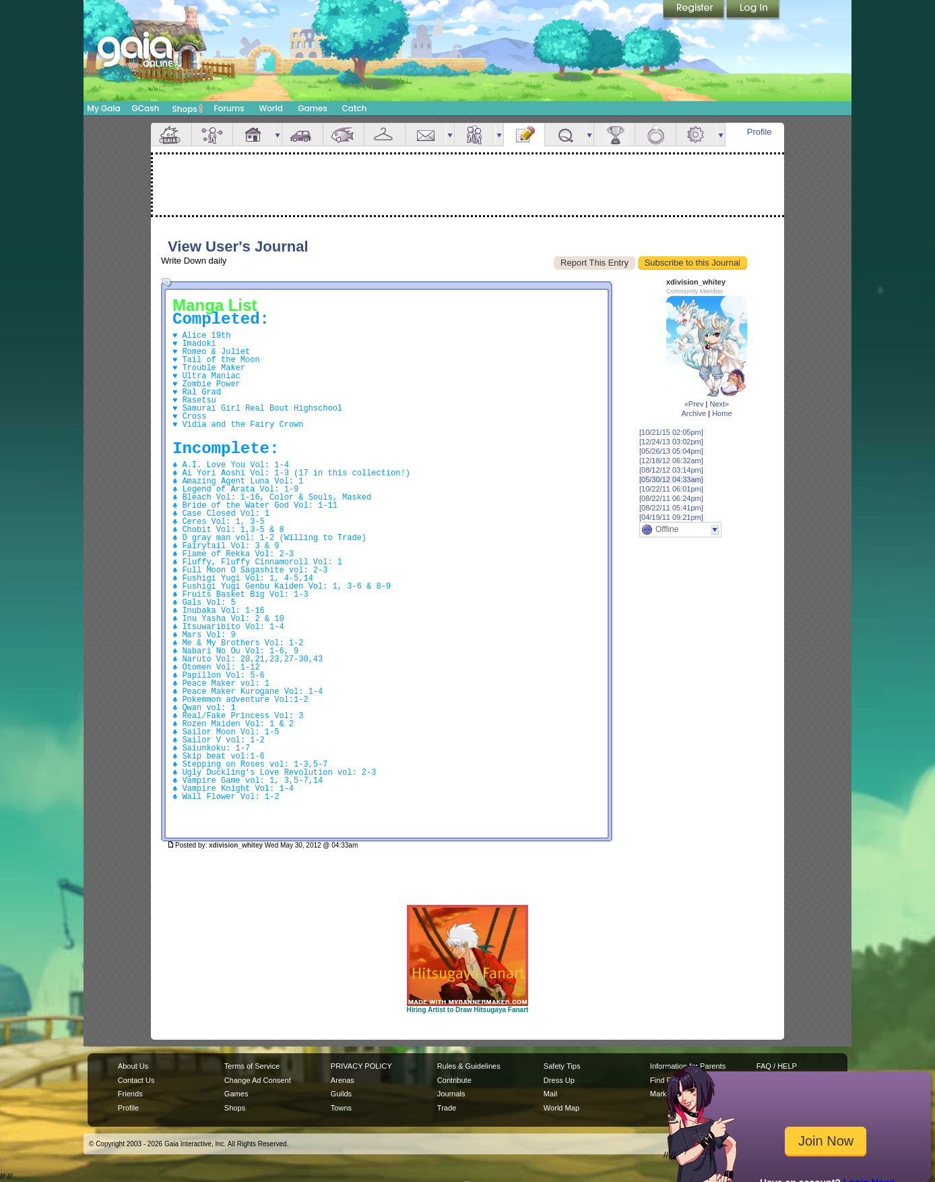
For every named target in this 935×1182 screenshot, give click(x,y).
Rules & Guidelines (469, 1066)
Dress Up (559, 1080)
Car (302, 134)
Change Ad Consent (257, 1080)
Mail (426, 134)
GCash (146, 108)
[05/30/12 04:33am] (671, 479)
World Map (561, 1108)
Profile (759, 132)
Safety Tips (562, 1066)
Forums (229, 108)
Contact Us (136, 1080)
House (253, 134)
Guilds (341, 1094)
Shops (187, 108)
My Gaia (103, 108)
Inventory (384, 134)
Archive (693, 413)
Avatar (212, 134)
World (271, 108)
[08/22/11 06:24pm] (671, 498)
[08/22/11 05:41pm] (671, 508)
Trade (446, 1108)
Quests (565, 134)
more (277, 134)
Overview (171, 134)
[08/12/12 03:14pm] (671, 470)
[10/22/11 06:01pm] (671, 489)
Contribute (454, 1080)
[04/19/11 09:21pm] (671, 517)
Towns (341, 1108)
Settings (696, 134)
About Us (133, 1066)
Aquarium (343, 134)
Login (753, 10)
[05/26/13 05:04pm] (671, 451)
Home (722, 413)
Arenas (342, 1080)
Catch (354, 108)
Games (312, 108)
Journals (451, 1094)
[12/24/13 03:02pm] (671, 442)
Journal (524, 134)
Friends (475, 134)
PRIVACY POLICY (361, 1066)
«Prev (694, 404)
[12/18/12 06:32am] (671, 460)
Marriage (655, 134)
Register (694, 10)
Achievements (614, 134)
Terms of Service (252, 1066)
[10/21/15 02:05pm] (671, 432)
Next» (719, 404)
